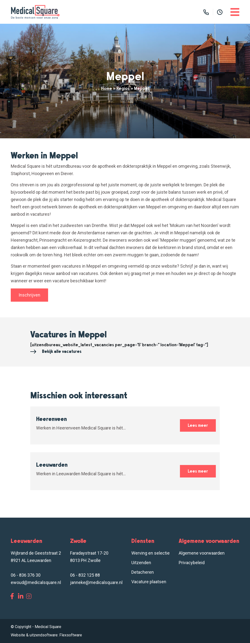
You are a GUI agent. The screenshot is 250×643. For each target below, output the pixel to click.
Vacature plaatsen (148, 581)
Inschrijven (29, 295)
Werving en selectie (150, 553)
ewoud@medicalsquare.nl (36, 582)
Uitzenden (141, 562)
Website (18, 635)
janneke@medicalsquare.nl (96, 582)
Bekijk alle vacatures (56, 352)
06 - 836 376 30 (26, 575)
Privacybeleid (192, 562)
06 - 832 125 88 (85, 575)
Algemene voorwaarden (202, 553)
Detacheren (142, 572)
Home (106, 88)
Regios (123, 88)
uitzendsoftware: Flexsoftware (56, 635)
